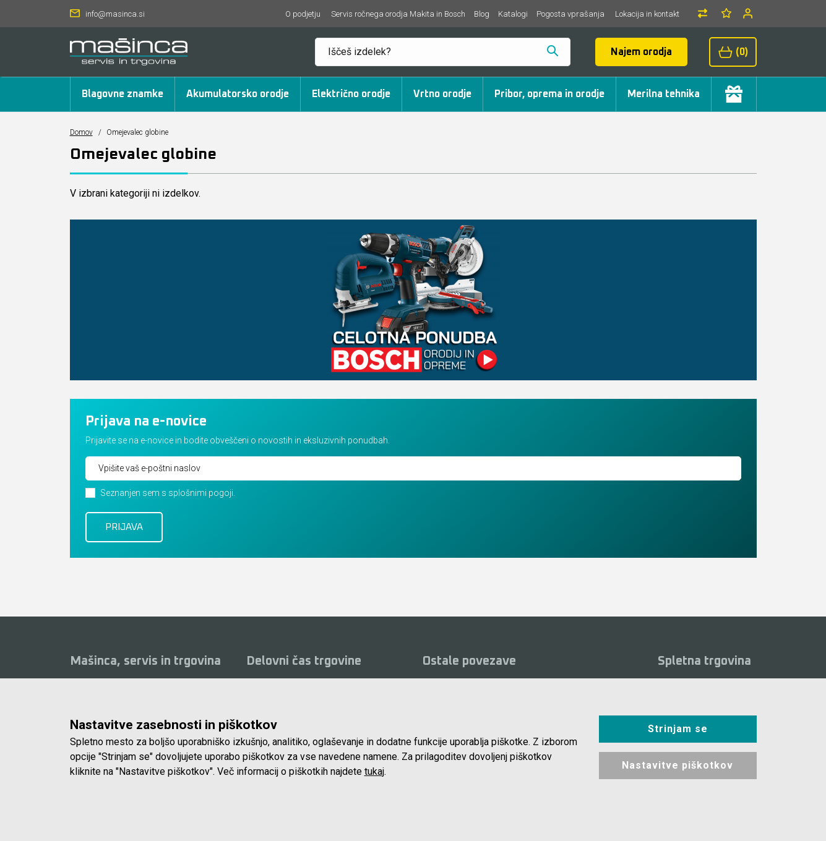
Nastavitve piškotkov (677, 765)
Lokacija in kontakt (647, 14)
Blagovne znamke (122, 94)
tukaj (374, 771)
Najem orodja (641, 52)
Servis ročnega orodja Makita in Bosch (398, 14)
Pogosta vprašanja (570, 14)
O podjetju (303, 14)
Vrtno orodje (442, 94)
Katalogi (513, 14)
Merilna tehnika (663, 94)
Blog (481, 14)
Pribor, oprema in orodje (549, 94)
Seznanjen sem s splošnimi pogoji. (167, 493)
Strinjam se (678, 729)
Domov (81, 132)
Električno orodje (351, 94)
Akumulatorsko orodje (237, 94)
